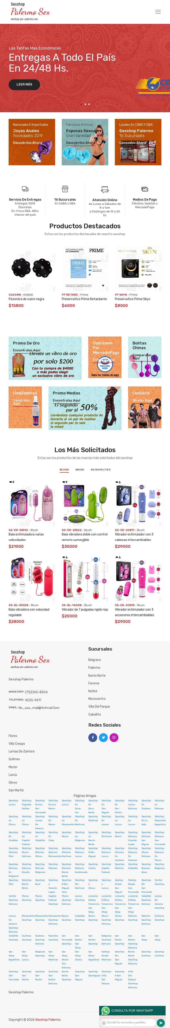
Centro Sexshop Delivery (13, 900)
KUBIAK (28, 294)
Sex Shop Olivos (78, 955)
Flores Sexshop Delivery (66, 900)
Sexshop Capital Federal (106, 868)
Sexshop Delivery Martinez (66, 852)
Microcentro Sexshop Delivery (54, 920)
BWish (79, 469)
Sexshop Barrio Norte (26, 884)
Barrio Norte (97, 676)
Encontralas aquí (26, 350)
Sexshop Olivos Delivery (146, 852)
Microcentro (97, 699)
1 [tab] (81, 104)
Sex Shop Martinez (53, 955)
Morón (13, 767)
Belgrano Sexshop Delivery (107, 940)
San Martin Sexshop (93, 940)
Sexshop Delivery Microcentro (54, 852)
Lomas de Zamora (22, 751)
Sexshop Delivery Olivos (39, 852)
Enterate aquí (104, 360)
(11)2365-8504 (36, 692)
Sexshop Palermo (47, 1020)
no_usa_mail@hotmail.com (39, 708)
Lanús (13, 775)
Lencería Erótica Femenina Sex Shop (93, 904)
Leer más (24, 84)
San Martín (16, 790)
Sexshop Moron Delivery (26, 852)
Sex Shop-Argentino (93, 955)
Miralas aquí (142, 400)
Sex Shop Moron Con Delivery (66, 959)
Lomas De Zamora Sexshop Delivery (13, 924)
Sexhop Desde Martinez (106, 955)
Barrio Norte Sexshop (66, 975)
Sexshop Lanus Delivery (132, 804)
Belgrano (94, 660)
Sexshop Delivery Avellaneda (81, 868)
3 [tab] (89, 104)
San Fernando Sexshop (67, 940)
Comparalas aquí (142, 357)
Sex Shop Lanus (25, 955)
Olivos (13, 782)
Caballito (94, 714)
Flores (13, 736)
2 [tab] (85, 104)
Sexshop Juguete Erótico (26, 804)
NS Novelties (100, 469)
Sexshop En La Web (146, 820)
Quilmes (14, 759)
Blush (64, 469)
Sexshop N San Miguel (93, 852)
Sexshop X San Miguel (119, 975)
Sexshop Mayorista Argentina (160, 820)
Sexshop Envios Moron (53, 804)
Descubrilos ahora (27, 143)
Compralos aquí (21, 402)
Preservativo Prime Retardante (84, 299)
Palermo (94, 668)
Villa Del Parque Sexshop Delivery (132, 979)
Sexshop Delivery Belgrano (40, 868)
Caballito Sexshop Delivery (146, 900)
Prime (84, 294)
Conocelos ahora (132, 143)
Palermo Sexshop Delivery (146, 920)
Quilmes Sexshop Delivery (39, 940)
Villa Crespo (17, 744)
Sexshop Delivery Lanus (79, 852)
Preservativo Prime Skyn (132, 299)
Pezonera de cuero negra (26, 299)
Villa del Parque (99, 706)
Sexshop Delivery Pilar (13, 852)
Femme (93, 683)
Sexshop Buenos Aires (146, 868)
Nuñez (92, 691)
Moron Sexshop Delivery (106, 920)
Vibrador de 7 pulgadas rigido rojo (85, 609)
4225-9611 (33, 700)
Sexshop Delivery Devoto (26, 868)
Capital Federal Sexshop (53, 900)
